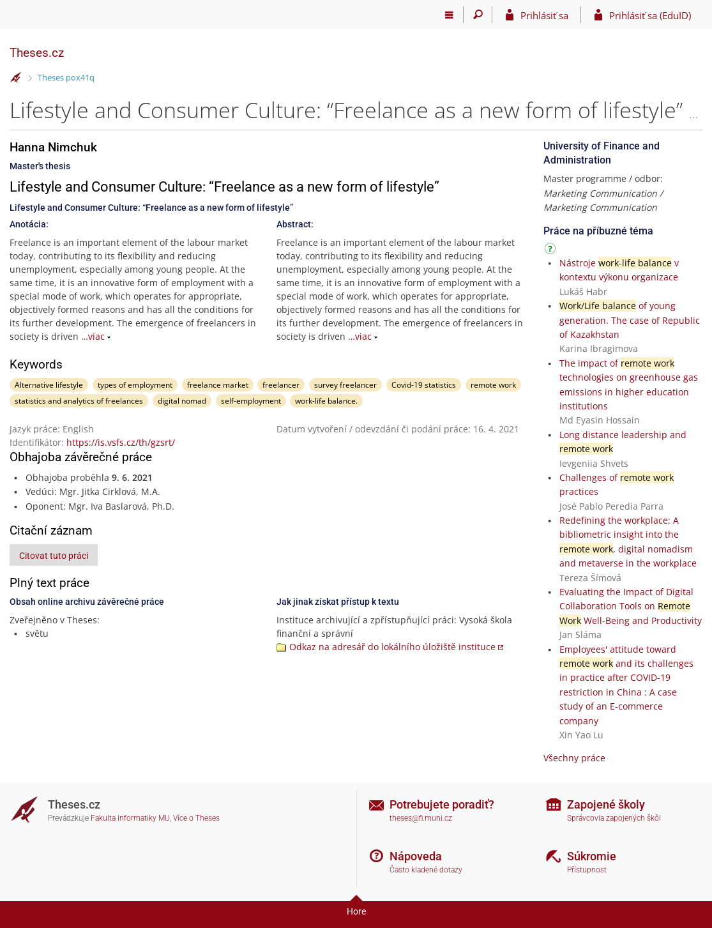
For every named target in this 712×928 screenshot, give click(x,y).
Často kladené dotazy (426, 869)
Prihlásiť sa (544, 15)
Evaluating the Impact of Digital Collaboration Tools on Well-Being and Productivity (630, 606)
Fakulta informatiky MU (130, 818)
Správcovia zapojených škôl (614, 818)
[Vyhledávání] (478, 14)
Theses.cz (37, 52)
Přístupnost (587, 869)
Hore (356, 911)
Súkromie (591, 856)
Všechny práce (574, 758)
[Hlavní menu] (449, 14)
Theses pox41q (66, 77)
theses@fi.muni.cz (421, 818)
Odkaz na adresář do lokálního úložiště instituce (392, 647)
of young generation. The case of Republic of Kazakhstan (629, 320)
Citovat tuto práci (53, 556)
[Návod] (552, 250)
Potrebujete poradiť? (442, 804)
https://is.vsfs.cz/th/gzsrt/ (120, 442)
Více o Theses (196, 818)
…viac (93, 336)
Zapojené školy (606, 804)
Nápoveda (416, 856)
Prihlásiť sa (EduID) (650, 15)
